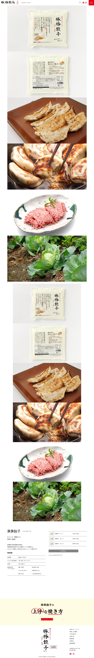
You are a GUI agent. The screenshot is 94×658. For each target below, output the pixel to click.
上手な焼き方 (73, 634)
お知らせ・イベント (74, 629)
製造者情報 (72, 643)
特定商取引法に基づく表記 (75, 648)
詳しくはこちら (45, 619)
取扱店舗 (72, 638)
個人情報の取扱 (73, 650)
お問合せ (63, 551)
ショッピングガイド (53, 555)
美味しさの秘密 (73, 631)
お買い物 (72, 636)
